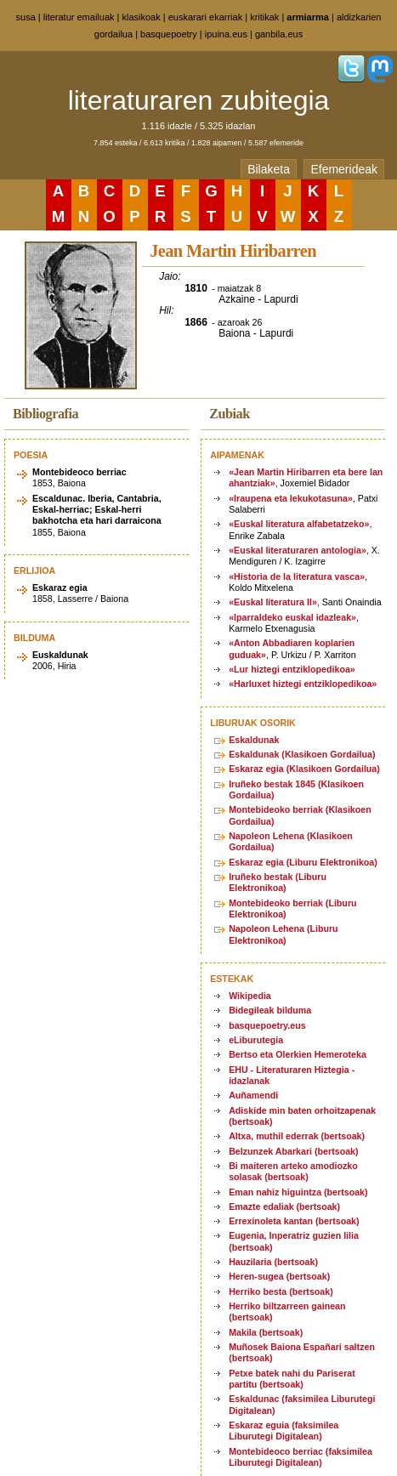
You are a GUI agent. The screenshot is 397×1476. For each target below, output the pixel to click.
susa (26, 17)
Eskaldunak (254, 740)
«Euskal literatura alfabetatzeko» (299, 524)
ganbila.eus (279, 34)
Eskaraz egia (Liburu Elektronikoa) (303, 862)
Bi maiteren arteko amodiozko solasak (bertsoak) (293, 1171)
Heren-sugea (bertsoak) (279, 1276)
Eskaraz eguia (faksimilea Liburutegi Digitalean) (283, 1430)
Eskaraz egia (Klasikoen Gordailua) (304, 769)
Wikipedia (250, 996)
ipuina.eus (226, 34)
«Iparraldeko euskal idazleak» (292, 617)
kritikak (264, 17)
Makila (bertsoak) (266, 1332)
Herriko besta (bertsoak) (281, 1291)
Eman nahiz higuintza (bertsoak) (298, 1192)
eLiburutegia (256, 1040)
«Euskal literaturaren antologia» (297, 550)
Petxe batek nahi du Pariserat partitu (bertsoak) (292, 1378)
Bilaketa (268, 169)
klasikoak (141, 17)
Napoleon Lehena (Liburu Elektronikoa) (283, 934)
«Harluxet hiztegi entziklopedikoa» (303, 683)
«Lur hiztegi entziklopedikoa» (292, 669)
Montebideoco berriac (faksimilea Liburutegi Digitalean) (300, 1456)
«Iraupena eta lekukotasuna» (291, 498)
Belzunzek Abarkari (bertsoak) (293, 1151)
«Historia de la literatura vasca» (297, 576)
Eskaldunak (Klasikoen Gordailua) (302, 754)
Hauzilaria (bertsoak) (273, 1262)
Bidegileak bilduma (270, 1010)
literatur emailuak (79, 17)
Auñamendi (253, 1095)
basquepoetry (168, 34)
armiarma (307, 17)
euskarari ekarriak (205, 17)
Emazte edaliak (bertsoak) (284, 1206)
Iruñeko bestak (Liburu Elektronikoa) (277, 882)
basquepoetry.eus (267, 1025)
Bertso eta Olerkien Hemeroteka (297, 1054)
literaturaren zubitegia (199, 100)
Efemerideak (343, 169)
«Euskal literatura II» (273, 602)
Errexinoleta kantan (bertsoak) (294, 1221)
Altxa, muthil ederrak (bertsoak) (297, 1136)
